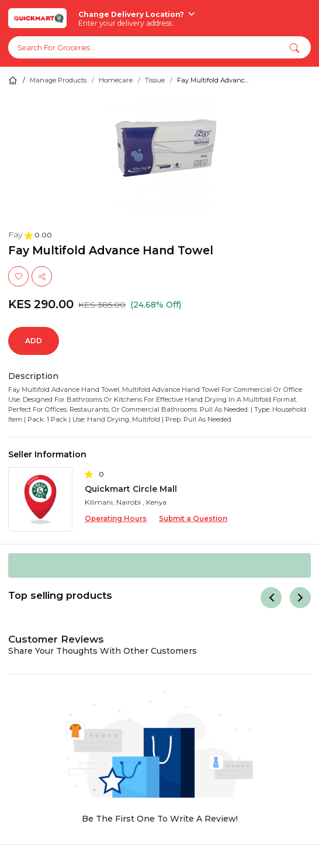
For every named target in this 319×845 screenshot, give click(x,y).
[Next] (300, 597)
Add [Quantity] (33, 340)
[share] (42, 276)
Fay (16, 234)
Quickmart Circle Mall (131, 489)
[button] (294, 47)
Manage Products (58, 80)
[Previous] (271, 597)
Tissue (155, 80)
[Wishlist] (18, 276)
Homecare (116, 80)
